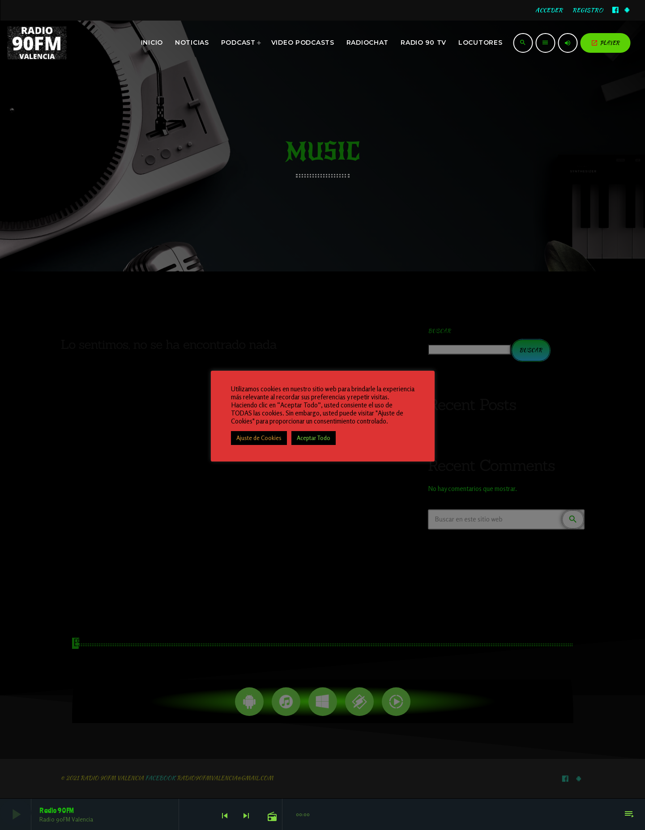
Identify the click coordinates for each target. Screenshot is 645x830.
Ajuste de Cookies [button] (259, 437)
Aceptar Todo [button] (313, 437)
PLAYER (605, 43)
